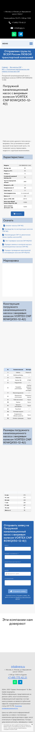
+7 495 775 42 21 (17, 677)
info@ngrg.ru (18, 666)
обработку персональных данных (23, 598)
